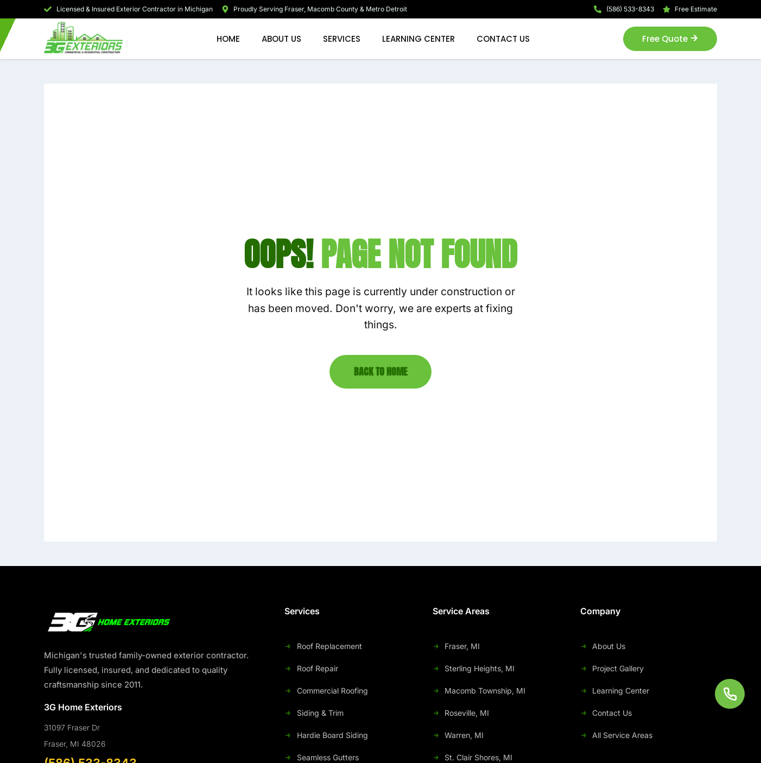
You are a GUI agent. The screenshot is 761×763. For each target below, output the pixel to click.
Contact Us (503, 38)
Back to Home (380, 371)
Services (341, 38)
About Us (281, 38)
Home (228, 38)
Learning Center (418, 38)
